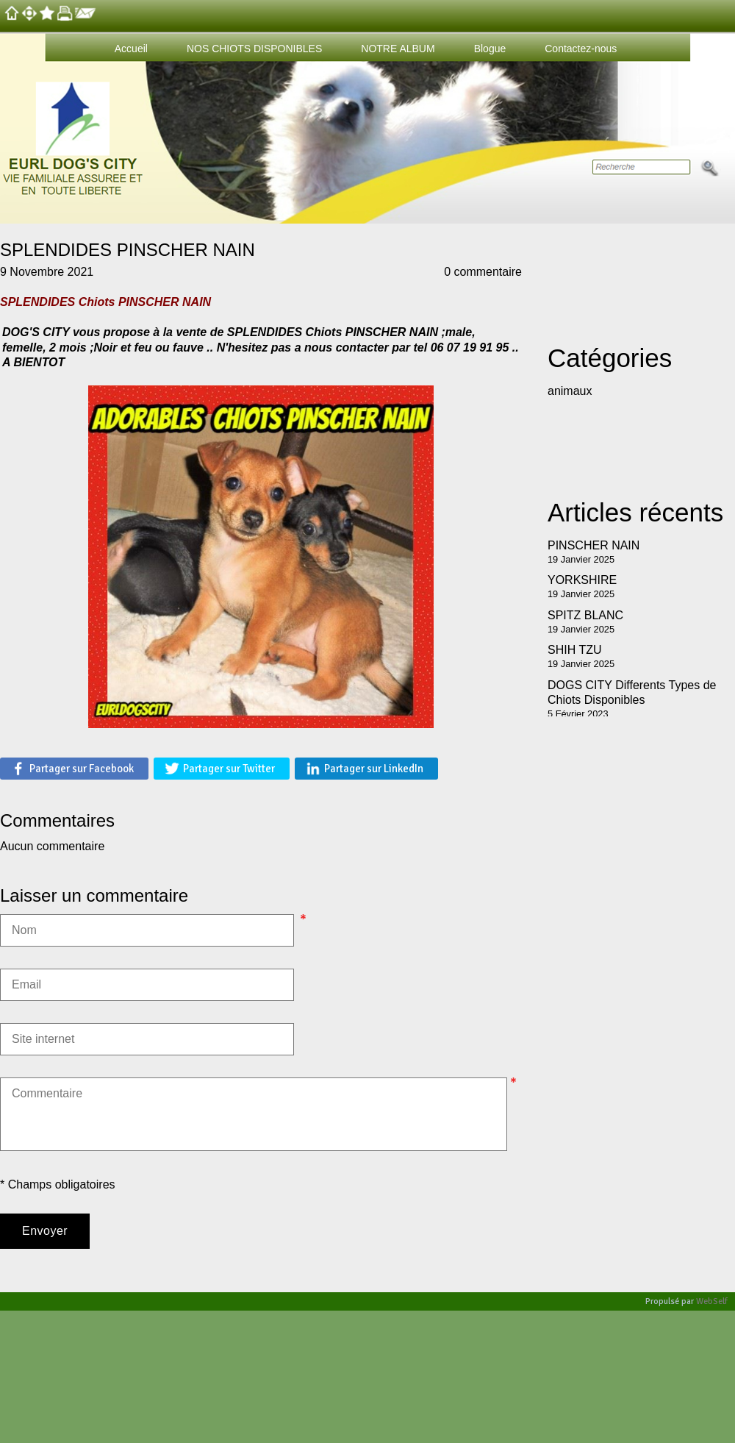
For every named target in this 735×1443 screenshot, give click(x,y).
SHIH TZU (574, 650)
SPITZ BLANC (585, 615)
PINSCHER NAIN (593, 545)
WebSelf (712, 1301)
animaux (570, 391)
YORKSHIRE (582, 580)
